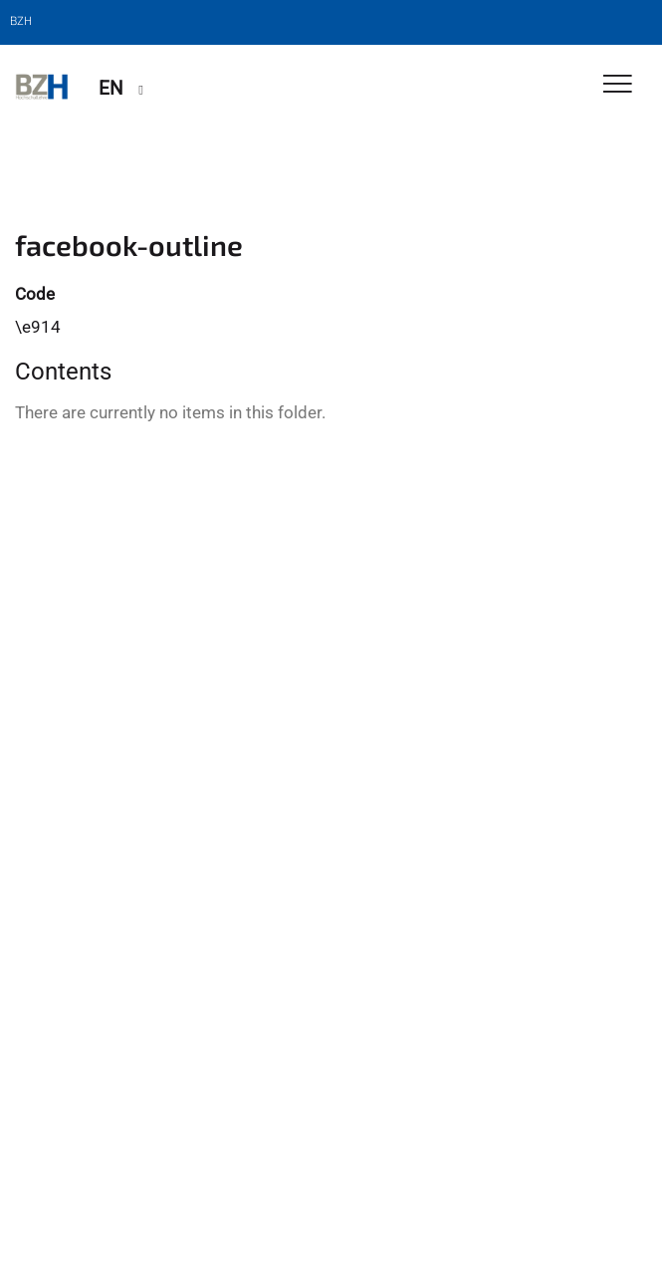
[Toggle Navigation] (617, 85)
